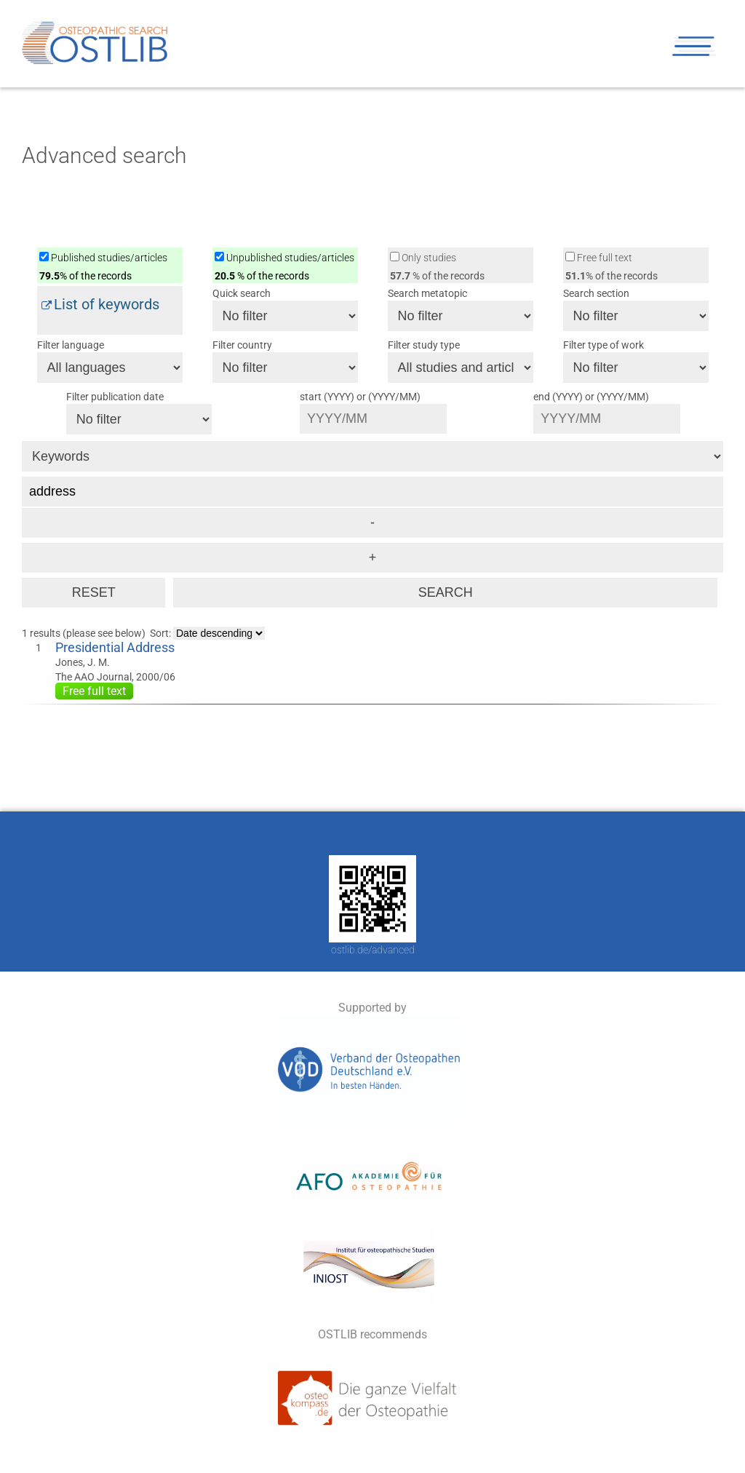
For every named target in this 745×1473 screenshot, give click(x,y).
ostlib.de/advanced (373, 950)
